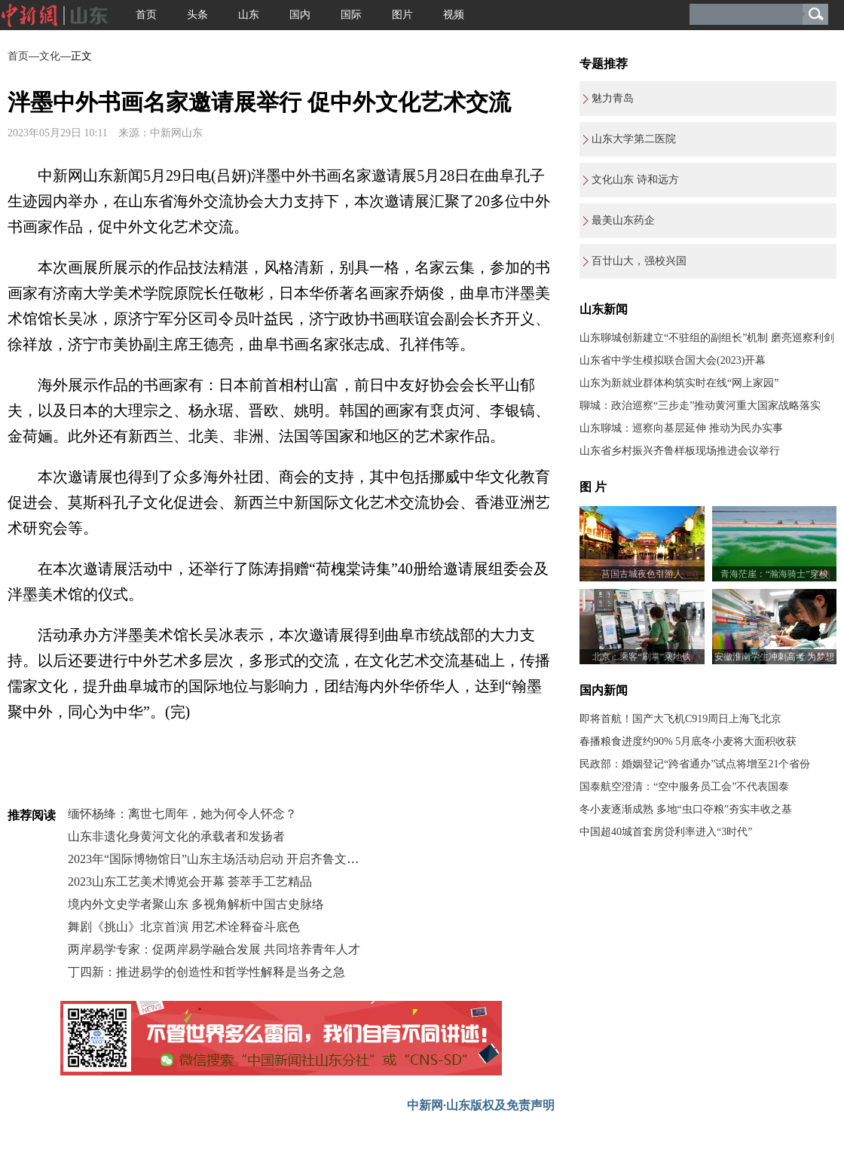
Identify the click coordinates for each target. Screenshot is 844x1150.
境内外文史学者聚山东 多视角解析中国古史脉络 (196, 904)
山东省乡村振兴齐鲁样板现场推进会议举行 (679, 450)
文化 (49, 56)
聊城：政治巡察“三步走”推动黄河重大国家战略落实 (700, 405)
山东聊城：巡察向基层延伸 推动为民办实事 (681, 428)
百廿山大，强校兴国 (639, 261)
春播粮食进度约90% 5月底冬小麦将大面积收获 (688, 741)
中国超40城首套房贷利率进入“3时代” (665, 831)
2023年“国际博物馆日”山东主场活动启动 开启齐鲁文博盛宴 (225, 859)
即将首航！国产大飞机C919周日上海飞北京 (680, 718)
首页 (146, 14)
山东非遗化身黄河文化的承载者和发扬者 (176, 836)
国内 (299, 14)
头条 (197, 14)
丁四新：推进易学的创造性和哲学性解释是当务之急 (206, 971)
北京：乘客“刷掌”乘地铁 (641, 656)
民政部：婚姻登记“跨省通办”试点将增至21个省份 (694, 764)
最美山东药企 (623, 220)
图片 (402, 14)
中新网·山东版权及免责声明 (481, 1105)
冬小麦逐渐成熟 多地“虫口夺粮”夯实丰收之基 (685, 809)
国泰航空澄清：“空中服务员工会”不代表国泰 (684, 786)
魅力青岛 (613, 98)
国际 (351, 14)
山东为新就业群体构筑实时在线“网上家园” (678, 383)
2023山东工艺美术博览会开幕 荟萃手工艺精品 (190, 881)
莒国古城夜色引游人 (642, 574)
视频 (453, 14)
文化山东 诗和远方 (635, 179)
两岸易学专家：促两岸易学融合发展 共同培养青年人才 (214, 949)
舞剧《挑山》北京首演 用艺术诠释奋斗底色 (184, 926)
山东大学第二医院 (634, 139)
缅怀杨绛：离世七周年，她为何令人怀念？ (182, 813)
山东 (248, 14)
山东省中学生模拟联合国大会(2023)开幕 (672, 360)
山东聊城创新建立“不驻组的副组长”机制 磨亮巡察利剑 (706, 337)
